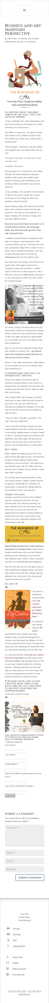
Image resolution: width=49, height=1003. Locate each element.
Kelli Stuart (12, 38)
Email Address (11, 764)
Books (17, 934)
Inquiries (19, 946)
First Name (10, 745)
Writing (20, 41)
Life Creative (33, 38)
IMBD (15, 963)
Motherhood (10, 41)
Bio (15, 940)
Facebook (18, 974)
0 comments (30, 41)
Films (16, 928)
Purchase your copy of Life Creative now (22, 682)
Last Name (10, 754)
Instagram (19, 969)
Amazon (17, 957)
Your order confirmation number (19, 786)
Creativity (23, 38)
